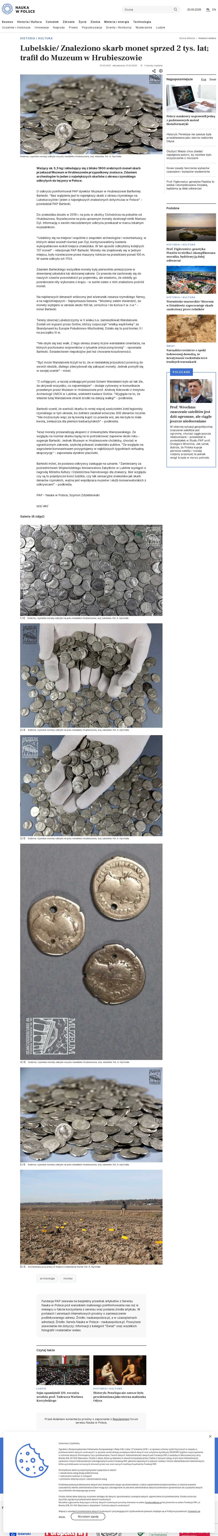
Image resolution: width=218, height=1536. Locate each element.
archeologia (47, 1278)
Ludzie (160, 27)
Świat (170, 346)
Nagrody (59, 27)
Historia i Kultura (29, 21)
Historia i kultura (36, 38)
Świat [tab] (212, 79)
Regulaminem (121, 1419)
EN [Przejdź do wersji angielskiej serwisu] (214, 9)
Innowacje (42, 27)
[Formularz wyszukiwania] (151, 9)
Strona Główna (187, 38)
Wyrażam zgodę (88, 1516)
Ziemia (95, 21)
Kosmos (7, 21)
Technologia (142, 21)
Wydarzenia (144, 27)
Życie (83, 21)
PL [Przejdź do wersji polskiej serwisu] (208, 9)
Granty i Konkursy (119, 27)
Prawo (73, 27)
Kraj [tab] (203, 79)
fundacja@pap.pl (153, 1502)
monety (68, 1278)
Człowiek (52, 21)
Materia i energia (116, 21)
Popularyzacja (92, 27)
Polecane (181, 372)
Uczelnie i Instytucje (16, 27)
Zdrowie (69, 21)
